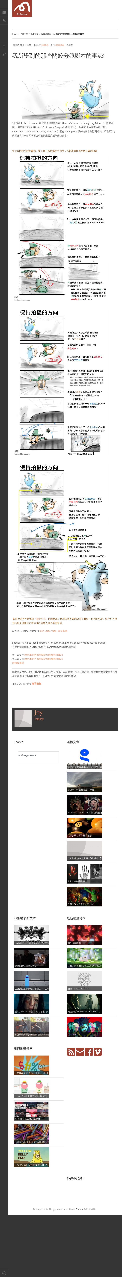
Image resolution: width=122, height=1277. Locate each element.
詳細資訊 (39, 719)
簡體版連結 (18, 662)
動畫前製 (34, 34)
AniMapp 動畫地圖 (22, 8)
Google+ (4, 54)
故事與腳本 (46, 34)
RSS (4, 20)
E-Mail (4, 12)
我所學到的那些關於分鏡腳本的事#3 (58, 55)
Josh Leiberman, (53, 630)
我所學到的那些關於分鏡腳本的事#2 (44, 658)
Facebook (4, 46)
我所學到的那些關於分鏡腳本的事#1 (44, 654)
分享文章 (24, 34)
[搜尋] (34, 756)
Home (15, 34)
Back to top (4, 1273)
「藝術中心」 (41, 619)
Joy (38, 712)
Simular (80, 1209)
